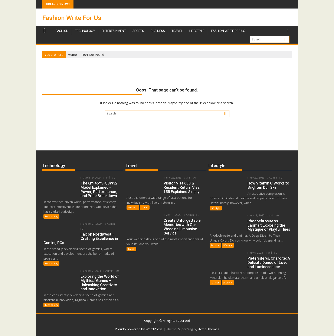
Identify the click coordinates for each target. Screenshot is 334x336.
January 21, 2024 (91, 224)
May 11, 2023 (172, 215)
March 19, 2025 (91, 177)
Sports (138, 31)
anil (106, 177)
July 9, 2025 (255, 253)
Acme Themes (208, 329)
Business (158, 31)
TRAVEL (177, 31)
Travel (144, 207)
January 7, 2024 (91, 271)
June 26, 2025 (172, 177)
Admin (110, 224)
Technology (85, 31)
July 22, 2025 (256, 177)
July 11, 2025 (256, 215)
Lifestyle (196, 31)
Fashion (62, 31)
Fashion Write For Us (71, 17)
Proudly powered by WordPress (139, 329)
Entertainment (114, 31)
